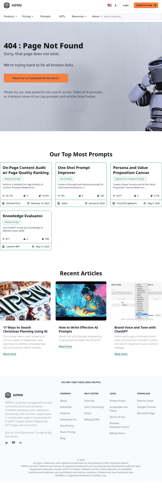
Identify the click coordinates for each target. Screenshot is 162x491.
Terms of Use (117, 417)
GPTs (62, 16)
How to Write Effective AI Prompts (78, 329)
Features (65, 413)
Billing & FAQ (91, 419)
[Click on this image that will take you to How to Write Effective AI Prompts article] (81, 300)
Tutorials (89, 400)
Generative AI (68, 419)
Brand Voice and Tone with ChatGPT (135, 329)
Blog (62, 438)
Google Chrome (146, 407)
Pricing (28, 16)
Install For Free (146, 5)
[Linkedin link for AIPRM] (21, 443)
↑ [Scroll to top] (154, 483)
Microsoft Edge (146, 413)
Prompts (45, 16)
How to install (145, 400)
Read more (9, 354)
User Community (94, 407)
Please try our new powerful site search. (36, 78)
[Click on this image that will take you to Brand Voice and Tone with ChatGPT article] (136, 300)
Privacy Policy (117, 400)
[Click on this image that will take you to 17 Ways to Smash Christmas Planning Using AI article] (25, 300)
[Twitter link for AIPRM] (6, 442)
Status (87, 413)
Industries (66, 407)
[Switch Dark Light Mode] (116, 5)
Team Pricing (67, 432)
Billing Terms (117, 433)
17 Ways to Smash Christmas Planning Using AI (25, 329)
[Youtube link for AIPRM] (14, 443)
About (97, 16)
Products (10, 16)
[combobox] (132, 17)
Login (126, 5)
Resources (79, 16)
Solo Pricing (67, 425)
